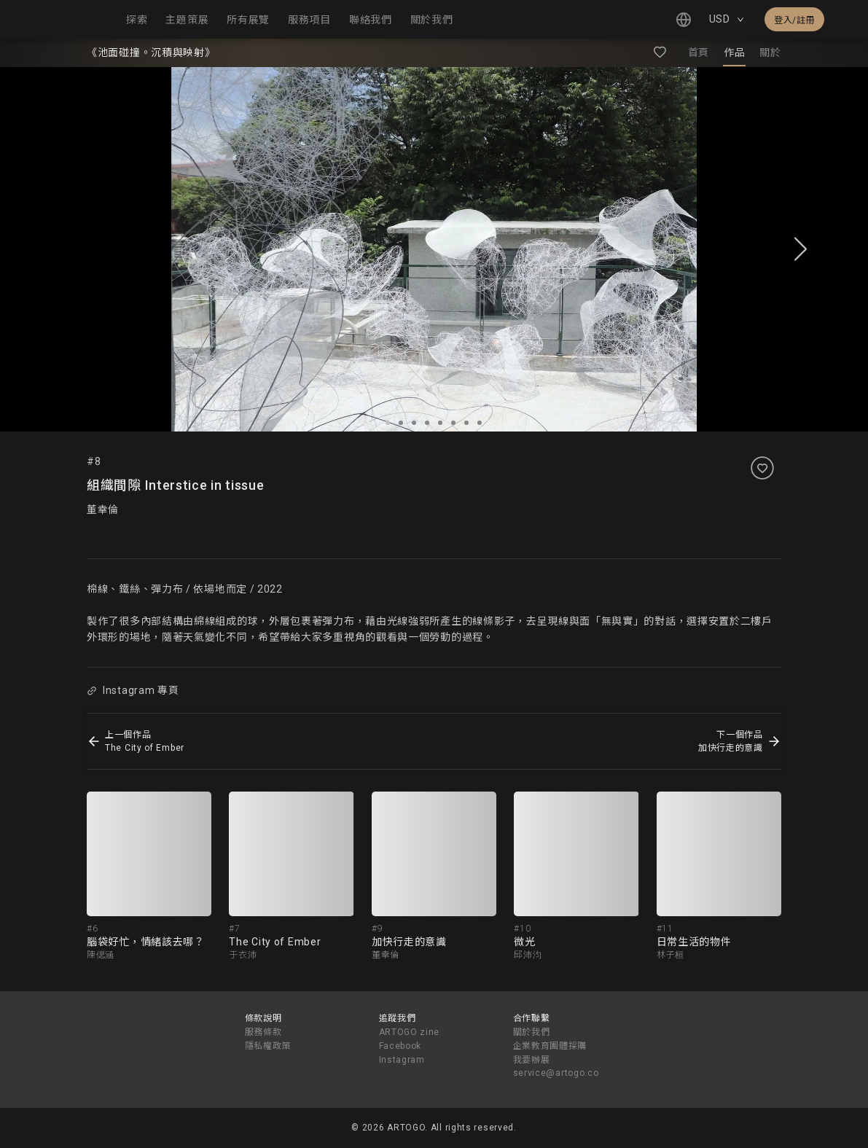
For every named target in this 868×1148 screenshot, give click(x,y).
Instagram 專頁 (133, 690)
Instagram (402, 1060)
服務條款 (263, 1032)
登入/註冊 (794, 20)
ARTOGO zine (409, 1032)
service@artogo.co (556, 1073)
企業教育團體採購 (550, 1046)
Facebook (400, 1046)
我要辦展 (531, 1060)
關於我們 (531, 1032)
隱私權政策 (268, 1046)
